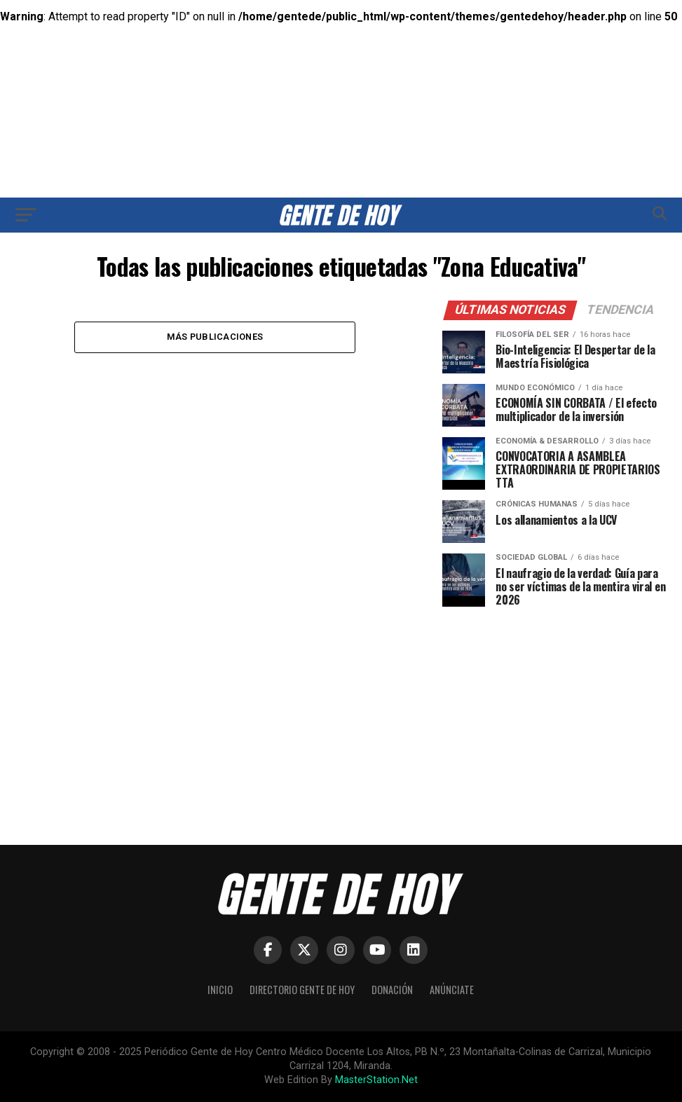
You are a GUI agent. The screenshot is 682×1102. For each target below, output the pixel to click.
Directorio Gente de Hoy (302, 989)
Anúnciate (452, 989)
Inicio (220, 989)
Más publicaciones (215, 336)
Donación (392, 989)
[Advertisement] (341, 87)
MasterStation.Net (376, 1080)
